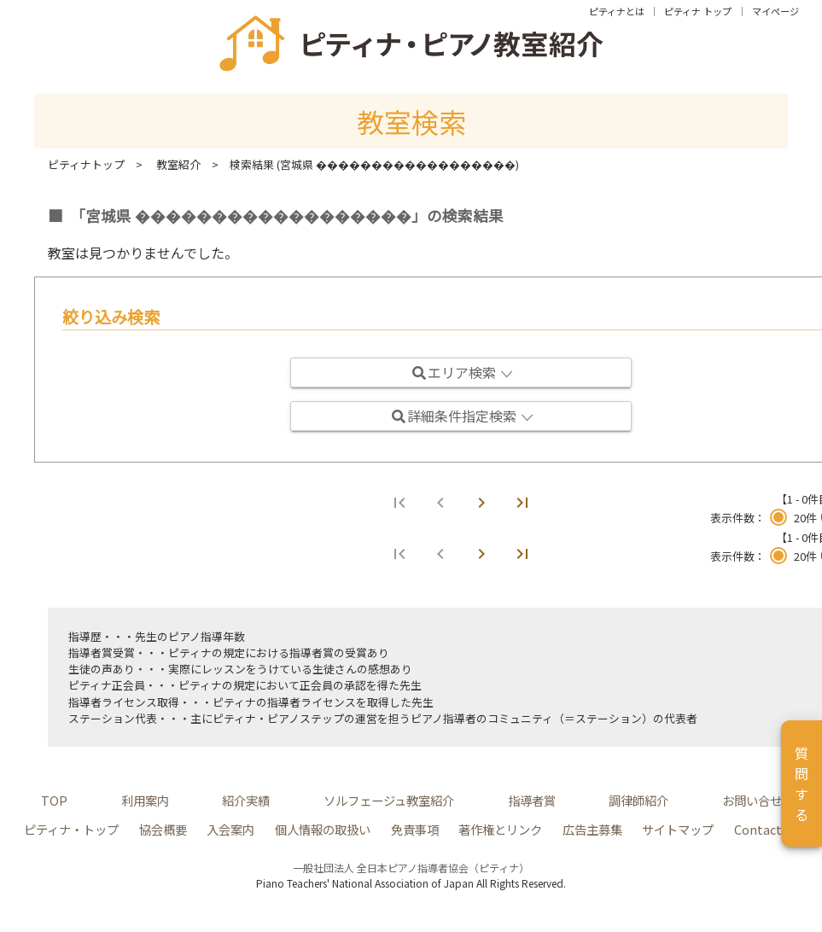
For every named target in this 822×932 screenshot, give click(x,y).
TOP (54, 800)
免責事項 (415, 829)
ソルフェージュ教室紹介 (389, 800)
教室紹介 (178, 164)
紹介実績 (246, 800)
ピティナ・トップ (71, 829)
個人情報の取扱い (322, 829)
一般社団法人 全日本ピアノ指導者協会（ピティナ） (411, 867)
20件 (805, 518)
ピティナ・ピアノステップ (278, 718)
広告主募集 (592, 829)
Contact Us (766, 829)
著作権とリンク (500, 829)
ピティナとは (616, 11)
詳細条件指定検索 (462, 415)
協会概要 (163, 829)
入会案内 (230, 829)
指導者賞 (311, 652)
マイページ (775, 11)
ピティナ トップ (698, 11)
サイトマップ (678, 829)
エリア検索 (463, 372)
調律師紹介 (638, 800)
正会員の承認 (333, 685)
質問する (801, 783)
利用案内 (145, 800)
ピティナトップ (86, 164)
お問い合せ (752, 800)
